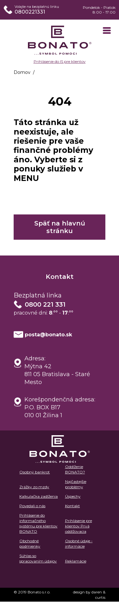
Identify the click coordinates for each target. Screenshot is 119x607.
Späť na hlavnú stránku (59, 227)
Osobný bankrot (34, 472)
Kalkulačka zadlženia (38, 496)
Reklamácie (75, 561)
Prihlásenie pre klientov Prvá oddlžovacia (78, 526)
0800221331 (30, 12)
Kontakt (72, 505)
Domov (22, 72)
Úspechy (73, 496)
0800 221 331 (45, 304)
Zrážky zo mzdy (34, 486)
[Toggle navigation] (106, 31)
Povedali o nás (32, 505)
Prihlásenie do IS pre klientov (60, 61)
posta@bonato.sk (48, 335)
